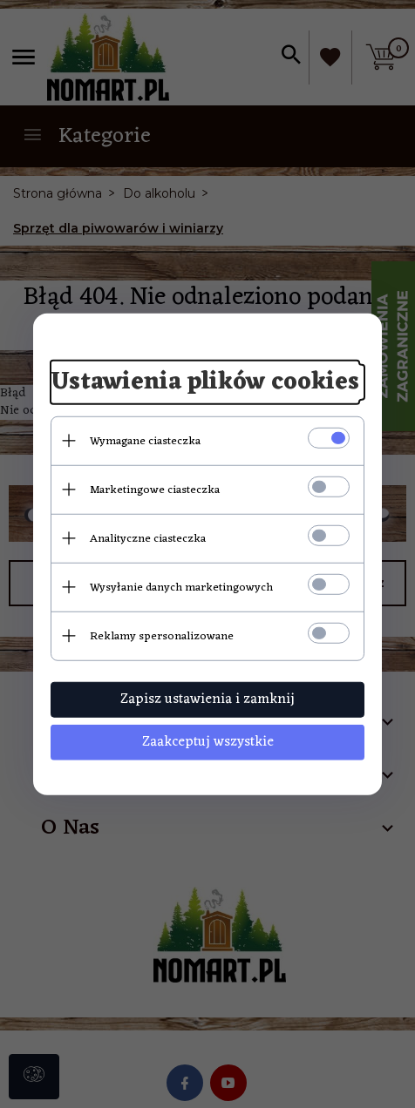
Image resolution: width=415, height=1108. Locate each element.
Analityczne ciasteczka (148, 538)
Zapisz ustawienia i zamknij (207, 698)
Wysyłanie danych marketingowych (181, 587)
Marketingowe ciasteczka (155, 489)
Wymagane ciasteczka (145, 440)
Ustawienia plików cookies (205, 382)
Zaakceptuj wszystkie (208, 741)
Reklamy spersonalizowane (162, 635)
